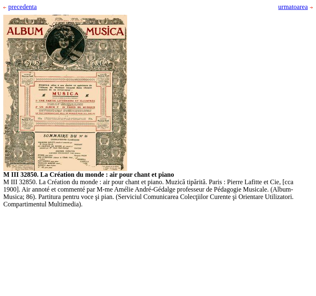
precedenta (20, 6)
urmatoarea (295, 6)
